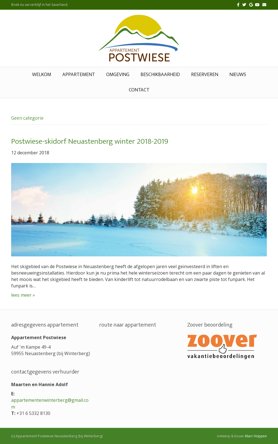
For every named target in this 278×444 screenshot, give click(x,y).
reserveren (204, 74)
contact (139, 90)
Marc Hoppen (256, 436)
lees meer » (23, 295)
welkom (41, 74)
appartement (78, 74)
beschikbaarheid (160, 74)
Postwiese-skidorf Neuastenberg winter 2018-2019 (89, 141)
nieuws (237, 74)
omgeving (117, 74)
